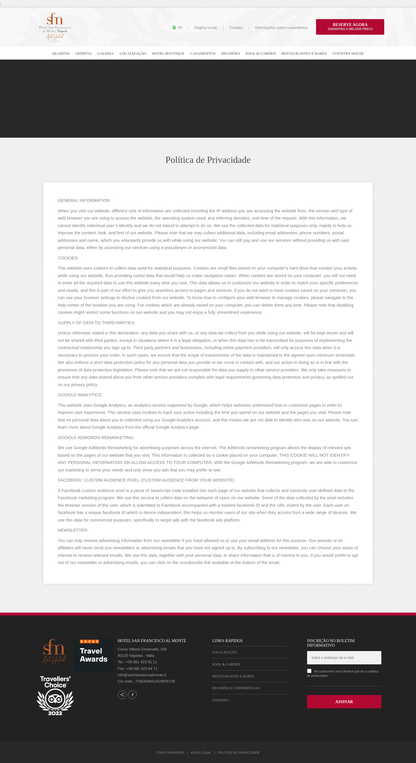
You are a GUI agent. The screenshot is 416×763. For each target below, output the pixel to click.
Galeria (105, 53)
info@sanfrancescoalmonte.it (142, 675)
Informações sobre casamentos (281, 27)
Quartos (61, 53)
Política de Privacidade (239, 752)
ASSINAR (344, 702)
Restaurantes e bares (304, 53)
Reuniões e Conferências (235, 688)
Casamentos (203, 53)
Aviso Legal (201, 752)
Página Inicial (205, 27)
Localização (133, 53)
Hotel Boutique (168, 53)
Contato (236, 27)
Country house (348, 53)
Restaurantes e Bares (233, 676)
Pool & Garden (261, 53)
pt (180, 28)
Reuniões (230, 53)
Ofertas (83, 53)
